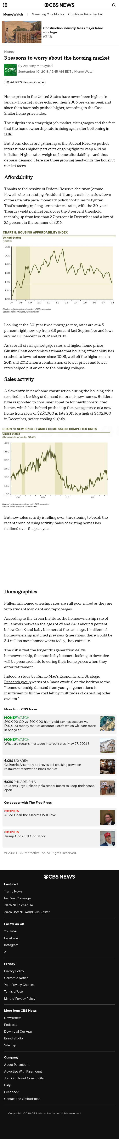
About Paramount (16, 1064)
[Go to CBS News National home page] (59, 5)
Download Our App (18, 1031)
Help (7, 1085)
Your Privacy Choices (19, 984)
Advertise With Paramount (23, 1071)
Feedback (11, 1092)
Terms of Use (13, 991)
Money (9, 51)
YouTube (10, 931)
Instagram (11, 945)
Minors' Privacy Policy (19, 998)
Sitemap (10, 1045)
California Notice (16, 978)
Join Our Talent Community (24, 1078)
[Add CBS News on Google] (25, 82)
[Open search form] (114, 5)
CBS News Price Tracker (85, 14)
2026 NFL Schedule (18, 905)
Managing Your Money (48, 14)
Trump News (13, 891)
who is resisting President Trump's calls (50, 194)
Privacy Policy (14, 971)
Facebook (11, 938)
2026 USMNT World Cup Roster (27, 912)
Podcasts (10, 1024)
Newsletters (12, 1018)
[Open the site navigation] (22, 5)
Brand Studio (13, 1038)
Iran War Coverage (17, 898)
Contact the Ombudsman (22, 1099)
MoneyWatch (13, 14)
